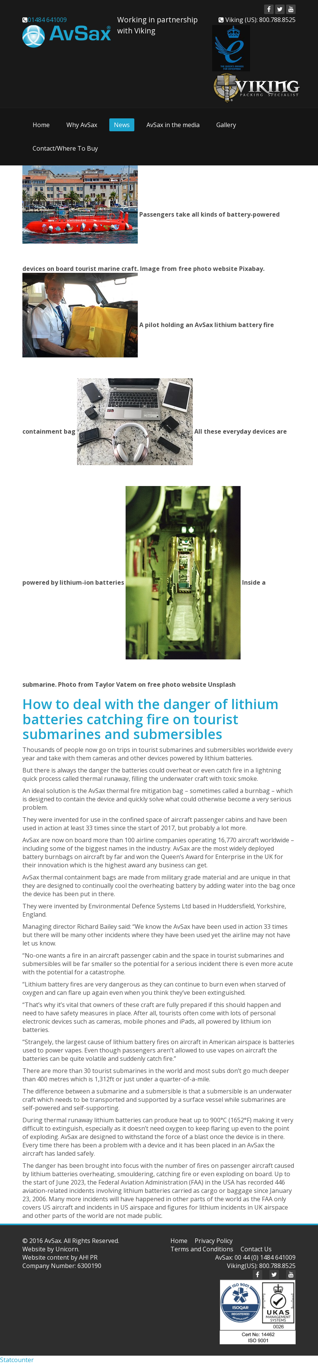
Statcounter (17, 1360)
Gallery (226, 125)
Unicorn (66, 1249)
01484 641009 (47, 20)
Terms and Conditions (201, 1249)
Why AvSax (81, 125)
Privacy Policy (214, 1241)
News (122, 125)
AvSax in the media (173, 125)
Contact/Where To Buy (65, 148)
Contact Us (256, 1249)
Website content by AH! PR (60, 1257)
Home (41, 125)
